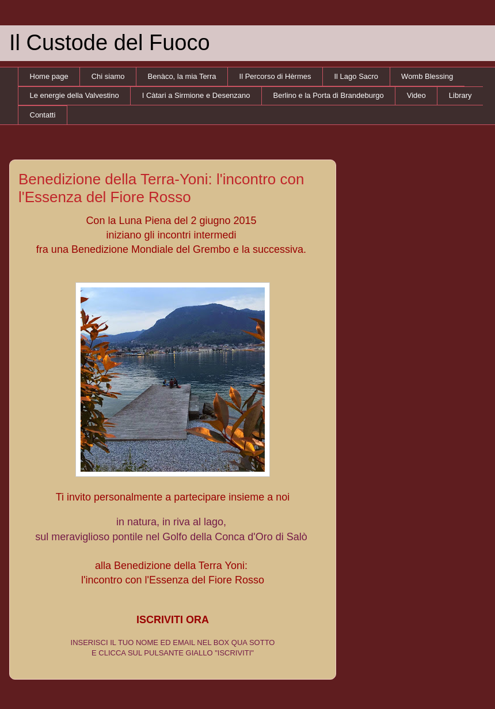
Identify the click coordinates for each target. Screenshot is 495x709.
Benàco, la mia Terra (182, 76)
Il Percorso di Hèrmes (275, 76)
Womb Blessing (427, 76)
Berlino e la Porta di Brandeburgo (328, 95)
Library (460, 95)
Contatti (43, 115)
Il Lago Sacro (356, 76)
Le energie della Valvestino (74, 95)
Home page (49, 76)
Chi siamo (108, 76)
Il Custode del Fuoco (109, 43)
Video (416, 95)
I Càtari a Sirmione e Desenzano (196, 95)
